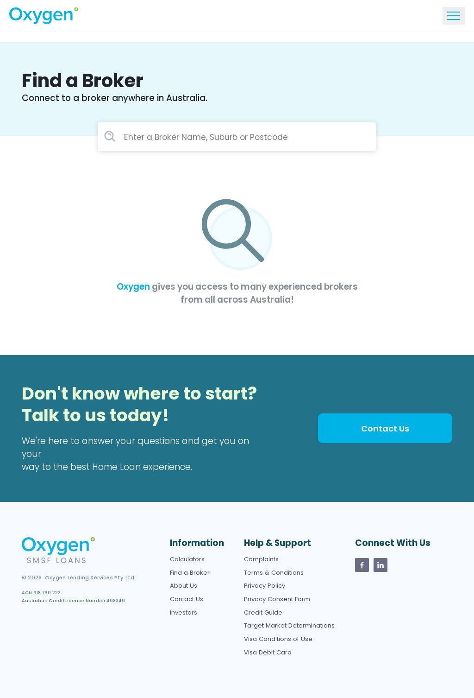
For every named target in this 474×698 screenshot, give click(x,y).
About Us (183, 585)
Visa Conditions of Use (278, 639)
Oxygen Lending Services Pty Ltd (88, 577)
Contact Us (385, 428)
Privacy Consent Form (277, 599)
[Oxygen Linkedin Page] (380, 565)
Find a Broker (190, 572)
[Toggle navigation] (454, 16)
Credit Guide (263, 612)
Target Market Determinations (289, 625)
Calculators (187, 559)
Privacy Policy (264, 585)
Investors (183, 612)
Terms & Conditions (274, 572)
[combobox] (237, 137)
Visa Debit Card (268, 652)
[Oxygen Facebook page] (362, 565)
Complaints (261, 559)
